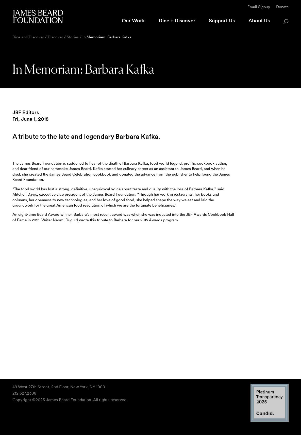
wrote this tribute (93, 220)
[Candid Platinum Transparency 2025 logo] (269, 420)
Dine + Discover (177, 21)
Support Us (222, 21)
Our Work (133, 21)
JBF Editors (25, 112)
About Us (259, 21)
